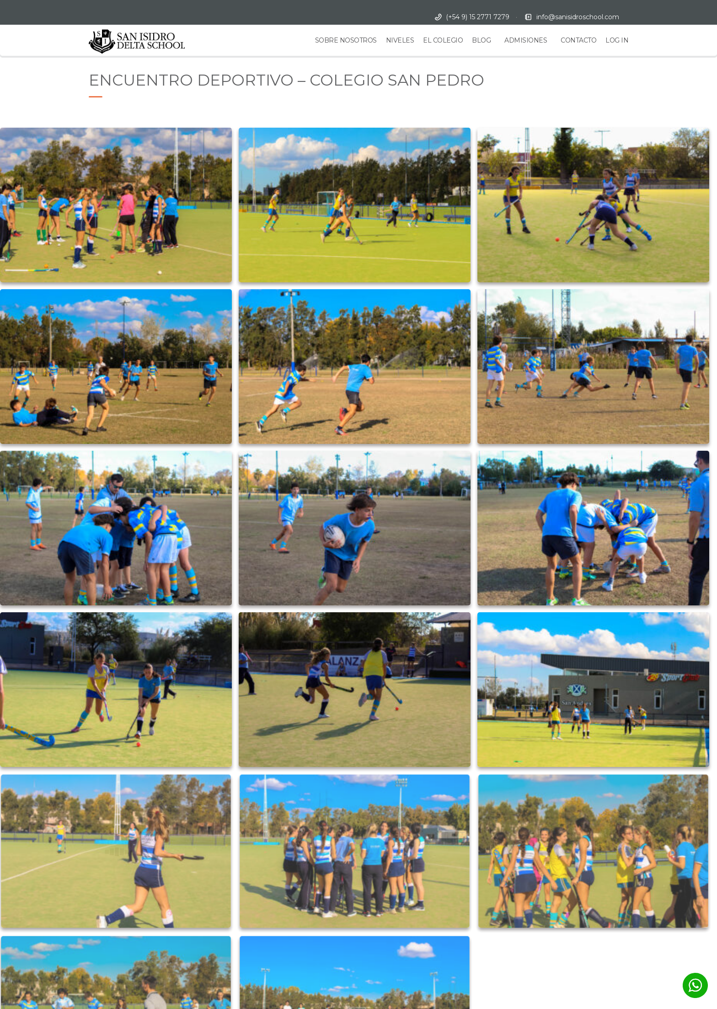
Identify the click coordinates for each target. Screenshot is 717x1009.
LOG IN (616, 40)
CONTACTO (578, 40)
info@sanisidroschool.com (577, 17)
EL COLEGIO (443, 40)
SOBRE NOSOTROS (346, 40)
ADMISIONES (525, 40)
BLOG (481, 40)
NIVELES (400, 40)
